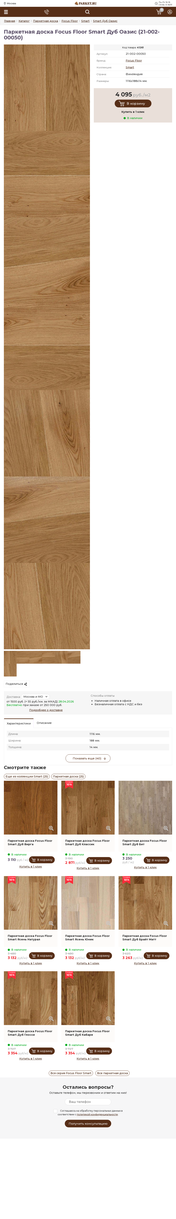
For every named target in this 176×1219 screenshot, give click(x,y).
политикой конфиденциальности (97, 1114)
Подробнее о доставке (46, 710)
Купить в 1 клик (30, 866)
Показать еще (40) (87, 758)
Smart (130, 67)
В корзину (136, 103)
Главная (9, 21)
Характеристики (19, 723)
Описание (44, 723)
